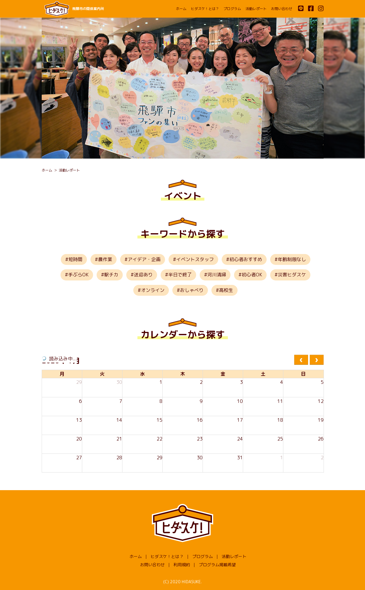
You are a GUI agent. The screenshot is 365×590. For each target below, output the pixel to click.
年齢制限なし (292, 259)
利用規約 (182, 564)
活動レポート (256, 8)
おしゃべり (191, 290)
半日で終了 (180, 274)
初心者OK (252, 274)
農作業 (105, 259)
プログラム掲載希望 (217, 564)
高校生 (226, 290)
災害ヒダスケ (292, 274)
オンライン (152, 290)
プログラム (232, 8)
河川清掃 (216, 274)
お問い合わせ (281, 8)
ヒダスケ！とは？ (205, 8)
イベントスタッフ (195, 259)
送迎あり (143, 274)
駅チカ (111, 274)
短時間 (75, 259)
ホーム (181, 8)
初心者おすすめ (245, 259)
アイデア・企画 (144, 259)
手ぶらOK (78, 274)
